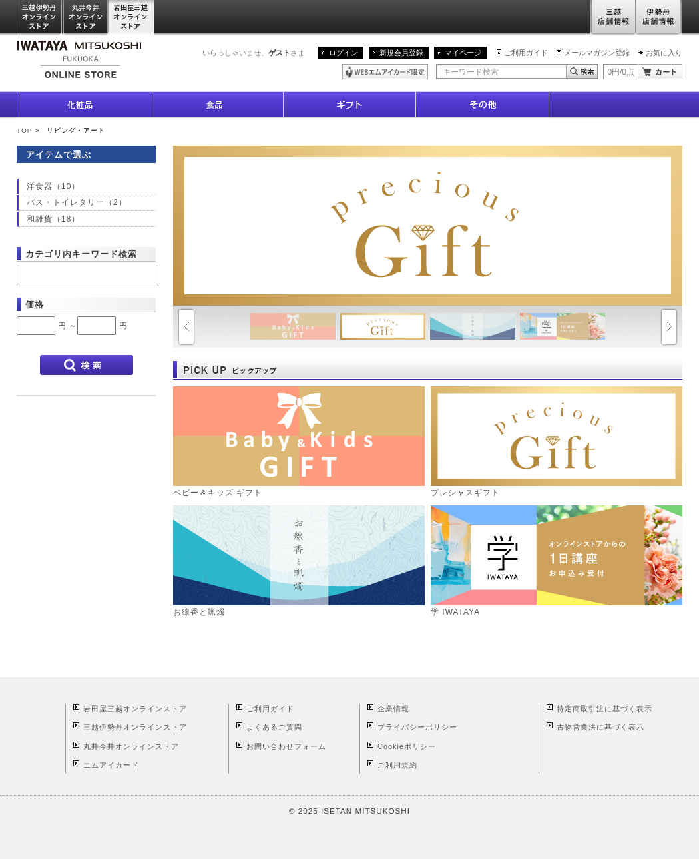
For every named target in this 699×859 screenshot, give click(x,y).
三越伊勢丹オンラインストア (40, 17)
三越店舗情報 (613, 17)
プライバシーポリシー (417, 727)
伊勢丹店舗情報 (659, 17)
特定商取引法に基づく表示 (604, 709)
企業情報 (393, 709)
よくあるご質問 (274, 727)
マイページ (463, 53)
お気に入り (664, 53)
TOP (24, 130)
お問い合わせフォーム (286, 746)
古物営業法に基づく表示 (600, 727)
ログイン (343, 53)
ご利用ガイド (526, 53)
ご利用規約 (397, 765)
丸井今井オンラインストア (86, 17)
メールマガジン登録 (597, 53)
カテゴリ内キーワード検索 (81, 254)
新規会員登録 (401, 53)
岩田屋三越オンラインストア (131, 17)
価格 (34, 305)
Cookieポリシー (406, 746)
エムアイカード (111, 765)
